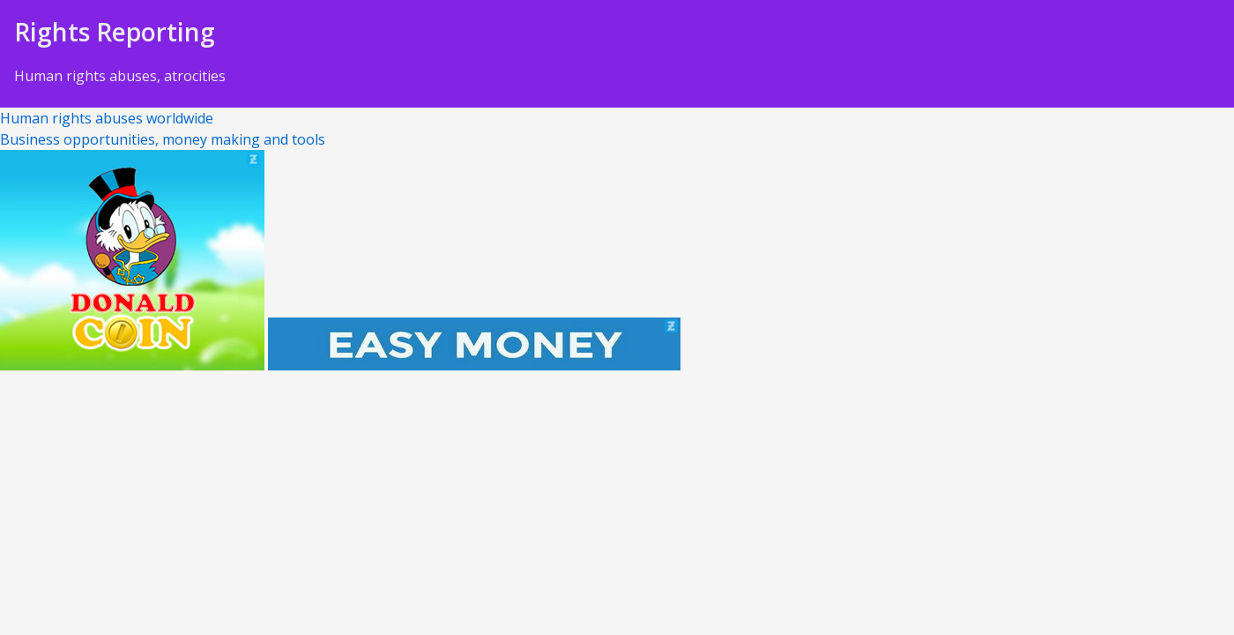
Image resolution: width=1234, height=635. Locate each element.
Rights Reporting (114, 32)
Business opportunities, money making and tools (162, 139)
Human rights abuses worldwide (106, 118)
